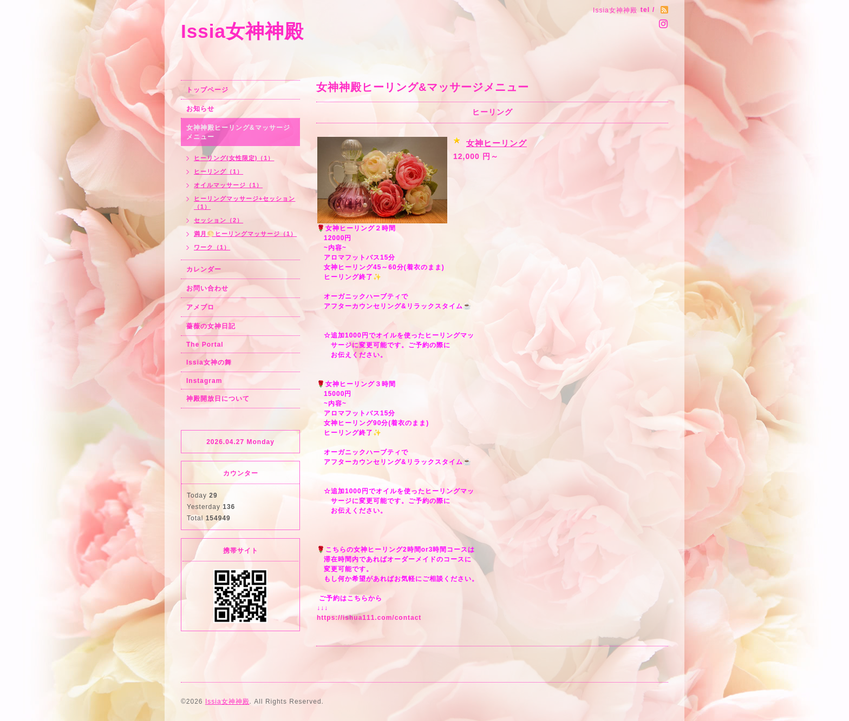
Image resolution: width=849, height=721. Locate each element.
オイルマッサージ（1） (228, 185)
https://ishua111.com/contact (369, 617)
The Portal (205, 344)
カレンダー (203, 269)
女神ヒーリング (496, 143)
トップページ (207, 90)
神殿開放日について (218, 398)
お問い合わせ (207, 288)
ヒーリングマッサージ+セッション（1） (244, 202)
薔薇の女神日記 (211, 326)
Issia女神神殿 (242, 31)
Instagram (204, 381)
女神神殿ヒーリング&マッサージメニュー (238, 132)
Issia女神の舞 (209, 362)
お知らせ (200, 109)
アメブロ (200, 307)
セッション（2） (218, 220)
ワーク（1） (212, 247)
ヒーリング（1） (218, 171)
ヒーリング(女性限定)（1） (234, 158)
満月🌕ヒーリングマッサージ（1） (245, 233)
